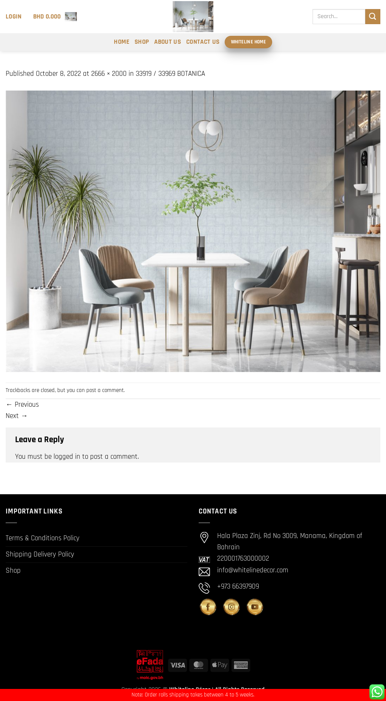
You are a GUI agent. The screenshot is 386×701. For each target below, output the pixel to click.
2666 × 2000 (109, 73)
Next (17, 416)
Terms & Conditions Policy (43, 538)
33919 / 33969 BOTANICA (170, 73)
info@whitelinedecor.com (252, 570)
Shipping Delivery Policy (40, 554)
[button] (14, 16)
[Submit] (372, 16)
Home (121, 42)
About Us (167, 42)
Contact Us (202, 42)
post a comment (105, 390)
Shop (142, 42)
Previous (22, 404)
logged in (67, 456)
